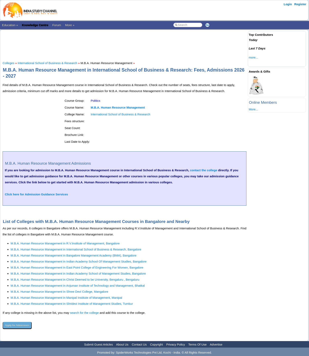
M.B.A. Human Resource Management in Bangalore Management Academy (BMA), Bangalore (73, 255)
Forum (56, 25)
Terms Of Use (197, 344)
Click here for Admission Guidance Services (36, 194)
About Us (122, 344)
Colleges (8, 63)
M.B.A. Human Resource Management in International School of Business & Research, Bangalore (76, 249)
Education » (10, 25)
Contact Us (139, 344)
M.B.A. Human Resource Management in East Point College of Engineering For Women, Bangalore (77, 267)
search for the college (84, 312)
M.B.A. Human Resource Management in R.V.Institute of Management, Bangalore (65, 243)
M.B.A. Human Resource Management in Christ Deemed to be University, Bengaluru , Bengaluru (75, 279)
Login (288, 4)
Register (300, 4)
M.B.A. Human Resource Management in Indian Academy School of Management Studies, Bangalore (78, 273)
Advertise (216, 344)
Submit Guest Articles (98, 344)
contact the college (203, 170)
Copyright (156, 344)
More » (69, 25)
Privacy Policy (175, 344)
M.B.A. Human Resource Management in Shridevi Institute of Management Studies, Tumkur (72, 303)
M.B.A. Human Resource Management (118, 107)
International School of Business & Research (47, 63)
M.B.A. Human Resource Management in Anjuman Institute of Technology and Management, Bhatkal (78, 285)
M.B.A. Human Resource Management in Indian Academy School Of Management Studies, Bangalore (78, 261)
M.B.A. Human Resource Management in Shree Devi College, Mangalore (59, 291)
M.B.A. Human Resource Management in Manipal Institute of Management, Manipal (66, 297)
